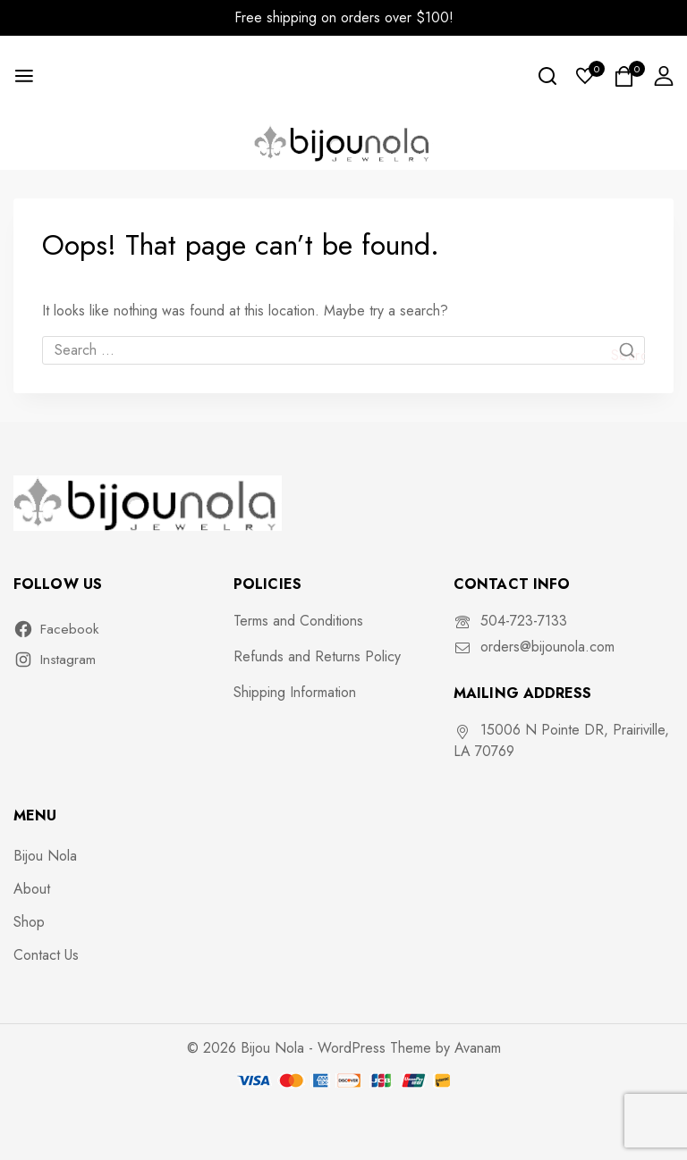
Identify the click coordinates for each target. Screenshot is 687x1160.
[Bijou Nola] (343, 142)
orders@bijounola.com (547, 646)
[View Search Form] (547, 76)
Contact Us (46, 955)
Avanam (477, 1048)
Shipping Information (294, 692)
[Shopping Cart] (625, 76)
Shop (29, 922)
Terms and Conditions (298, 620)
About (31, 888)
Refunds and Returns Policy (317, 656)
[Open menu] (24, 76)
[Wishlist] (586, 76)
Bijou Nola (45, 855)
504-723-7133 (523, 620)
